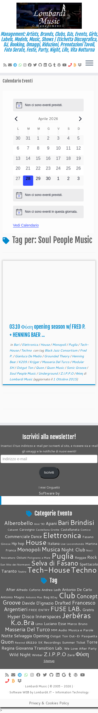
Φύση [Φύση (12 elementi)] (82, 654)
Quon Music (56, 367)
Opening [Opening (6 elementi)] (41, 636)
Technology (80, 692)
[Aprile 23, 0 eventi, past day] (48, 170)
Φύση (80, 373)
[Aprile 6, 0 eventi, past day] (18, 150)
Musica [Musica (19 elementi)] (51, 549)
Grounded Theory (57, 356)
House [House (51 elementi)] (36, 542)
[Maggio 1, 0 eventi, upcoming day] (58, 180)
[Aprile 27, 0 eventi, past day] (18, 180)
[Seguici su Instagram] (25, 65)
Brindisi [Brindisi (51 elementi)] (82, 522)
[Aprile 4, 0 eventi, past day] (68, 140)
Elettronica (30, 344)
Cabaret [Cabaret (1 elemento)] (13, 529)
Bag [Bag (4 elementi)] (46, 597)
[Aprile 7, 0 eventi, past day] (28, 150)
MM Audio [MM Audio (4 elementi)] (59, 630)
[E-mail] (10, 65)
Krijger (35, 362)
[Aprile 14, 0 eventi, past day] (28, 160)
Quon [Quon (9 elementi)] (7, 641)
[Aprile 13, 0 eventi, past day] (18, 160)
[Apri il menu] (89, 63)
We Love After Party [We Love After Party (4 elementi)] (80, 648)
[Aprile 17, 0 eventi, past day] (58, 160)
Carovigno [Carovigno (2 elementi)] (27, 529)
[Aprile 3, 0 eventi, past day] (58, 140)
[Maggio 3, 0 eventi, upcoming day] (78, 180)
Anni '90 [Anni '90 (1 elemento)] (39, 524)
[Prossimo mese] (80, 119)
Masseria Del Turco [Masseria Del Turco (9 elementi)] (27, 629)
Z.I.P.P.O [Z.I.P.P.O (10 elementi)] (55, 654)
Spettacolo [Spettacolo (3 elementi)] (88, 564)
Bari (17, 344)
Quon (40, 367)
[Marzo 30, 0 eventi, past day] (18, 140)
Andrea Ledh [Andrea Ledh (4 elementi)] (51, 589)
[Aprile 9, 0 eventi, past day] (48, 150)
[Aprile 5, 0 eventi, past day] (78, 140)
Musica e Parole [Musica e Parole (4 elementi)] (80, 630)
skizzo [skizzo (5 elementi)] (31, 642)
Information (63, 692)
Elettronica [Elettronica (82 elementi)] (62, 535)
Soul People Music (23, 373)
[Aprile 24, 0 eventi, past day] (58, 170)
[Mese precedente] (16, 119)
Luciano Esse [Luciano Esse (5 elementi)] (55, 623)
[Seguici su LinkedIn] (46, 65)
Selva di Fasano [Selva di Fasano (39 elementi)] (54, 563)
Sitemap (49, 661)
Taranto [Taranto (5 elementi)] (9, 571)
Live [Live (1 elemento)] (63, 544)
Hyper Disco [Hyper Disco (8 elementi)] (20, 616)
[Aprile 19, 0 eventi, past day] (78, 160)
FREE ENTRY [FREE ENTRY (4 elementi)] (38, 609)
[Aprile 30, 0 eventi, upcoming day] (48, 180)
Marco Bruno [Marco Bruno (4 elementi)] (77, 623)
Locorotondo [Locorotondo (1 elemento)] (75, 544)
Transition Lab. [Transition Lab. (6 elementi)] (48, 648)
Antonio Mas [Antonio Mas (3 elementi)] (34, 597)
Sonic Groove (77, 367)
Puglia (73, 344)
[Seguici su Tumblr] (55, 65)
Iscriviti (49, 472)
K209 (23, 362)
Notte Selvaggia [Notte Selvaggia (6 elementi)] (16, 636)
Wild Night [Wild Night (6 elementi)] (20, 654)
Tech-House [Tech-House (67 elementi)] (48, 569)
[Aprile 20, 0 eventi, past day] (18, 170)
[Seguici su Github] (41, 65)
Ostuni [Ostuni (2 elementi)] (21, 557)
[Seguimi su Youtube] (65, 65)
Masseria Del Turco (56, 362)
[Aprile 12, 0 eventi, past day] (78, 150)
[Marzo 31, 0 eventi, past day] (28, 140)
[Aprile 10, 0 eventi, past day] (58, 150)
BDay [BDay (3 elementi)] (53, 597)
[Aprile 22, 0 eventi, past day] (38, 170)
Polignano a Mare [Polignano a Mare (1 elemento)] (38, 558)
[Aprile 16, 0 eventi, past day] (48, 160)
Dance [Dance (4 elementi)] (36, 536)
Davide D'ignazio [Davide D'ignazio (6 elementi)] (38, 603)
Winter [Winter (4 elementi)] (37, 654)
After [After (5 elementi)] (10, 589)
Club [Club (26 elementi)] (67, 595)
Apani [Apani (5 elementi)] (51, 523)
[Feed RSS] (5, 65)
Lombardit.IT (43, 692)
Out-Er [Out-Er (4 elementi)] (74, 636)
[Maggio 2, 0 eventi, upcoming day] (68, 180)
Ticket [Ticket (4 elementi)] (80, 642)
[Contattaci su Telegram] (16, 65)
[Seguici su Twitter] (35, 65)
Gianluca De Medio (28, 356)
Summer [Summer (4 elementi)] (68, 642)
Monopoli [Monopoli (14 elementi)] (29, 549)
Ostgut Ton (25, 367)
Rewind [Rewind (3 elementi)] (20, 642)
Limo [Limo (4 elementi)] (39, 623)
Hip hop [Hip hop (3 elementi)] (17, 543)
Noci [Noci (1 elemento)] (89, 550)
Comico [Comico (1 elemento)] (85, 529)
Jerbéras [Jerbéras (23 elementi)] (76, 615)
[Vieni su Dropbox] (80, 65)
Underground (48, 373)
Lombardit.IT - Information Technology (51, 500)
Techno (26, 350)
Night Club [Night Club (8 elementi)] (73, 549)
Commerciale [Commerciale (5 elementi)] (17, 536)
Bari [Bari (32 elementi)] (63, 522)
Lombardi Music (20, 379)
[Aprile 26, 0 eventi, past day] (78, 170)
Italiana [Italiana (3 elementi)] (54, 543)
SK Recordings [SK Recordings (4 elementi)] (49, 642)
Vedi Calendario (26, 225)
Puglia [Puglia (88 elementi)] (62, 555)
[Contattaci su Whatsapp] (21, 65)
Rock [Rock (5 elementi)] (92, 557)
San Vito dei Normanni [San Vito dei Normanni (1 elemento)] (15, 564)
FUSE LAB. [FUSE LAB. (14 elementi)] (65, 608)
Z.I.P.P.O (67, 373)
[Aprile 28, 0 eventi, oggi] (28, 180)
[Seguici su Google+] (50, 65)
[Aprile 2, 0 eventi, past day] (48, 140)
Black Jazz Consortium (61, 350)
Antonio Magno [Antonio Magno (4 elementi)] (13, 597)
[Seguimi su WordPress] (59, 65)
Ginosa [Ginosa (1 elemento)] (5, 544)
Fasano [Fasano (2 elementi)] (88, 536)
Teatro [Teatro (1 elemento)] (22, 571)
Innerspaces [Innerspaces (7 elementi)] (48, 616)
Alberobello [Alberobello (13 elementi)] (18, 523)
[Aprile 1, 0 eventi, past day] (38, 140)
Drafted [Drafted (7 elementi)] (63, 603)
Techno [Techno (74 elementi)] (84, 569)
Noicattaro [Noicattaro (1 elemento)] (8, 558)
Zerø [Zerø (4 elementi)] (71, 654)
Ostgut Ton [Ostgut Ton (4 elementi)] (59, 636)
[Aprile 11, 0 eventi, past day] (68, 150)
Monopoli (59, 344)
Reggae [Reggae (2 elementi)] (80, 557)
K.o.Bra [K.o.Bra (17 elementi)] (22, 622)
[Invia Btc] (75, 65)
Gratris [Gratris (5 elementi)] (88, 609)
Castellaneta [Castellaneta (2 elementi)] (69, 529)
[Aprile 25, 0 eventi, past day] (68, 170)
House (45, 344)
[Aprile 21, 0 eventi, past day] (28, 170)
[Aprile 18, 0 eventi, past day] (68, 160)
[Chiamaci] (70, 65)
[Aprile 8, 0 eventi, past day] (38, 150)
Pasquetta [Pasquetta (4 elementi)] (89, 636)
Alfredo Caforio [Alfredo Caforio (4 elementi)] (28, 589)
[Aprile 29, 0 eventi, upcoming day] (38, 180)
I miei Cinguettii (49, 487)
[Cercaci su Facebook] (30, 65)
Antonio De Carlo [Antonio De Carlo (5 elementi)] (77, 589)
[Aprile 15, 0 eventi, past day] (38, 160)
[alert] (48, 105)
